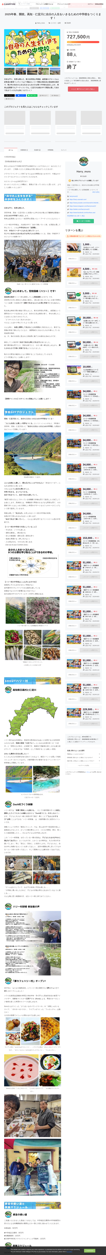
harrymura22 (73, 196)
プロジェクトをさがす (63, 4)
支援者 (37, 150)
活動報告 (24, 150)
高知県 (68, 23)
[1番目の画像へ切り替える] (9, 71)
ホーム (11, 150)
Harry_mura (40, 23)
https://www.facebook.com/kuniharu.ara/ (82, 212)
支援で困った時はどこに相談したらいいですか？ (83, 761)
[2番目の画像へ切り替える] (21, 71)
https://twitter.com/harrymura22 (79, 209)
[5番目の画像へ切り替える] (55, 71)
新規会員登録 (99, 4)
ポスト (9, 95)
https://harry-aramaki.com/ (78, 199)
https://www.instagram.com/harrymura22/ (83, 206)
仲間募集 (50, 150)
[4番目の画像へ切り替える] (43, 71)
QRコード (9, 98)
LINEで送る (32, 95)
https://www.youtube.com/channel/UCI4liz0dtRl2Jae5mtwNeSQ (85, 203)
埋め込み (55, 95)
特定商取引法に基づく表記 (76, 216)
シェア (21, 95)
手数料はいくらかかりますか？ (83, 754)
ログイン (90, 4)
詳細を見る (72, 258)
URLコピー (43, 95)
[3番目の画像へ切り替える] (32, 71)
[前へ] (6, 47)
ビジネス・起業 (55, 23)
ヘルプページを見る (83, 765)
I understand (89, 1250)
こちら (88, 772)
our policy (69, 1251)
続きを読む (96, 192)
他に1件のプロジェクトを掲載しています (85, 180)
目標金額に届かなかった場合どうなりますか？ (83, 757)
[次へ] (57, 47)
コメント (64, 150)
